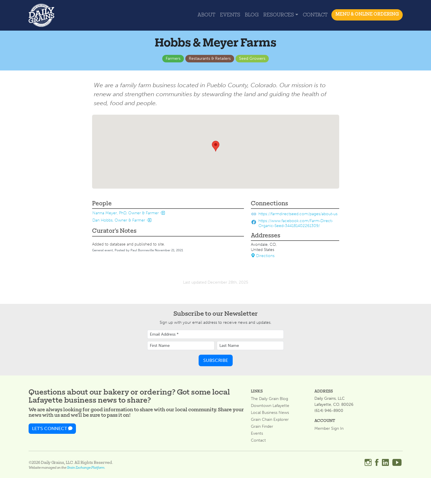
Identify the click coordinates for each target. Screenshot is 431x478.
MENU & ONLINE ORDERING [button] (367, 14)
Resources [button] (278, 15)
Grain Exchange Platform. (86, 468)
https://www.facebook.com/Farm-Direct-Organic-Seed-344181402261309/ (295, 223)
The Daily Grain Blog (269, 399)
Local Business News (270, 412)
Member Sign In (329, 428)
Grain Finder (262, 426)
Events (230, 15)
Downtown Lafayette (270, 405)
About (206, 15)
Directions (263, 255)
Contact (315, 15)
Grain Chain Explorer (270, 419)
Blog (252, 15)
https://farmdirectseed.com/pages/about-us (297, 213)
